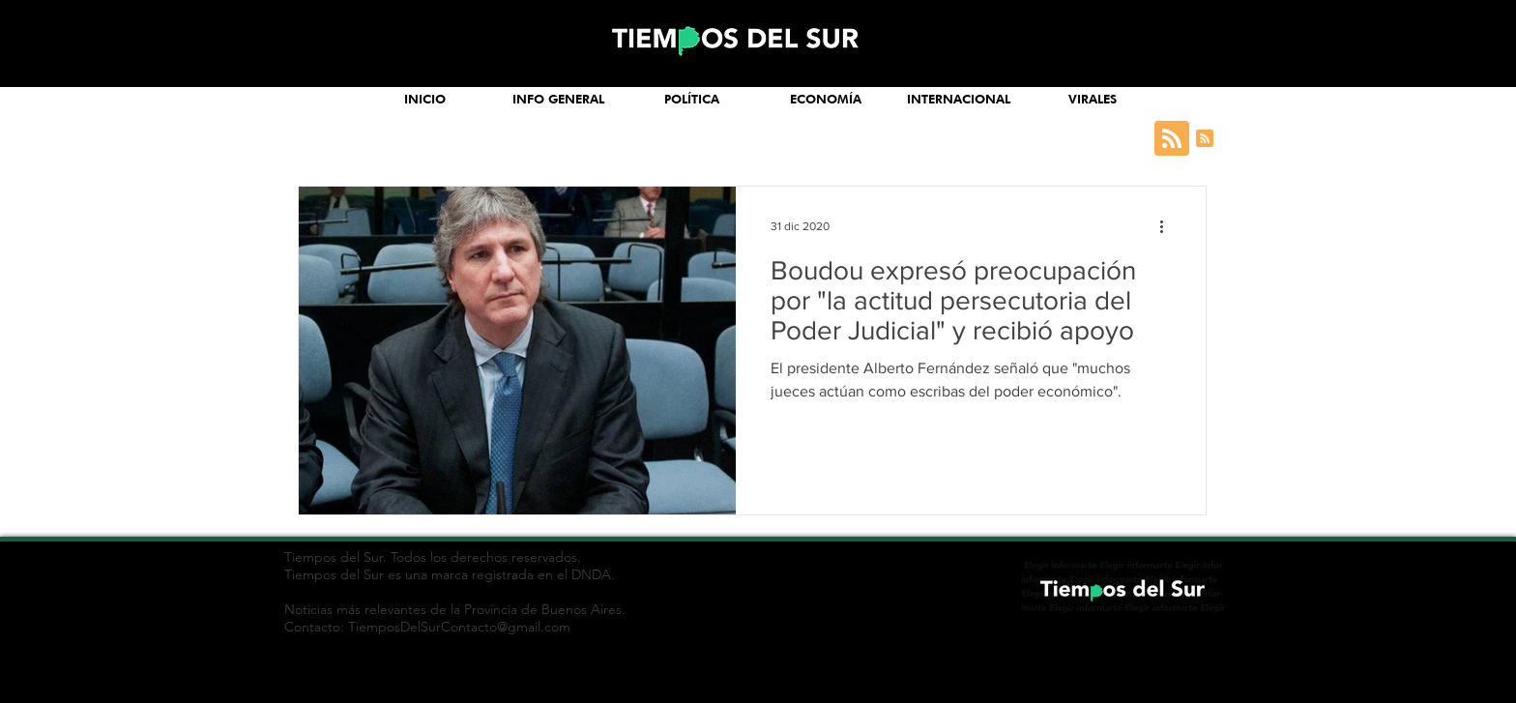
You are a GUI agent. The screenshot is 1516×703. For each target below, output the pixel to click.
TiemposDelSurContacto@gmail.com (459, 626)
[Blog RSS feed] (1171, 139)
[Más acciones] (1168, 226)
